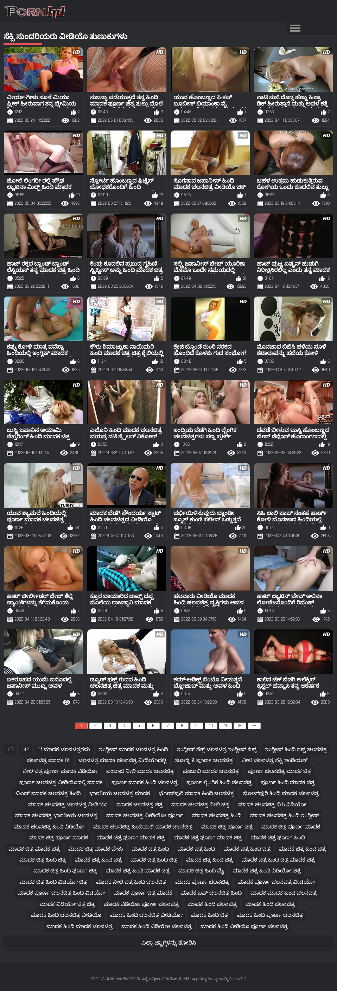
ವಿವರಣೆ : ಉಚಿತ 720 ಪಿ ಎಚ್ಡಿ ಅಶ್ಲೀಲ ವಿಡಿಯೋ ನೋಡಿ (145, 979)
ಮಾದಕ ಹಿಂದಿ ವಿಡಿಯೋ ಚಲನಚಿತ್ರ (156, 926)
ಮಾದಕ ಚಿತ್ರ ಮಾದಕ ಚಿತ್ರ (34, 849)
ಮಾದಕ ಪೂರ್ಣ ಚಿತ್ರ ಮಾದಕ (143, 893)
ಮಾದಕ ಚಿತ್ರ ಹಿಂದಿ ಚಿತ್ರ (247, 849)
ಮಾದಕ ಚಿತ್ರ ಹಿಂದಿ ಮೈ (201, 871)
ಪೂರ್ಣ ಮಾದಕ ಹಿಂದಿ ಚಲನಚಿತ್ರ (145, 782)
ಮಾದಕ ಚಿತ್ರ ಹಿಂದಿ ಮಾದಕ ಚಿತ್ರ (138, 871)
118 (10, 749)
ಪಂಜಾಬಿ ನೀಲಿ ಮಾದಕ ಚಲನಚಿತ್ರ (140, 771)
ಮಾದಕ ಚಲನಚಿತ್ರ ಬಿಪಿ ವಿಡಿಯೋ (272, 804)
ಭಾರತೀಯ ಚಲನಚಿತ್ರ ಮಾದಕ (119, 793)
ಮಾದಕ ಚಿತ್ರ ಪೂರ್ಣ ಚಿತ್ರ (227, 827)
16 (240, 726)
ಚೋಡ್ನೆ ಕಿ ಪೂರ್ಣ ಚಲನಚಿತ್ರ (204, 760)
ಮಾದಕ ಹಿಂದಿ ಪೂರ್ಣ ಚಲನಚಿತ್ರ (270, 915)
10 (211, 726)
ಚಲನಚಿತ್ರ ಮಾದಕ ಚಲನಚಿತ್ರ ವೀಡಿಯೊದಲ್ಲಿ (122, 760)
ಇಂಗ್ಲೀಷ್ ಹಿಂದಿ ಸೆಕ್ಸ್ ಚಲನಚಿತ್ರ (296, 749)
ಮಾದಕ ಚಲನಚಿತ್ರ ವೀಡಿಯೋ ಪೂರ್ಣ (144, 815)
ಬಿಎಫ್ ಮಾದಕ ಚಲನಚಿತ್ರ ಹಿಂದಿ (48, 793)
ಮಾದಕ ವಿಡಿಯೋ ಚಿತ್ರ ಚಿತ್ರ (67, 904)
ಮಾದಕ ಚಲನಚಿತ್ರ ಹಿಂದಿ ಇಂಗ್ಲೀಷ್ (284, 815)
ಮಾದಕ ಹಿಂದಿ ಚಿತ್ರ (209, 915)
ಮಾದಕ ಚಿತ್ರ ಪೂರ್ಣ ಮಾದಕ (290, 827)
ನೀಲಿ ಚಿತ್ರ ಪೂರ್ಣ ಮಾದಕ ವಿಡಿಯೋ (60, 771)
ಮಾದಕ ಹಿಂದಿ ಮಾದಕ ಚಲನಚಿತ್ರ (79, 926)
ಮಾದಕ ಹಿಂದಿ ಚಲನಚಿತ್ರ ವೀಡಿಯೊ (66, 915)
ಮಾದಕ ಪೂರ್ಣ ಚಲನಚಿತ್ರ (202, 882)
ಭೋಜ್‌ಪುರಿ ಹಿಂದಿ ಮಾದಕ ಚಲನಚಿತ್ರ (281, 793)
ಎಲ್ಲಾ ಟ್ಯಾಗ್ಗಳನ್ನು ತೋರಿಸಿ (168, 943)
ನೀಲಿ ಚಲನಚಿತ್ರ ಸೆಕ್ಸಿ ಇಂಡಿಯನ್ (274, 760)
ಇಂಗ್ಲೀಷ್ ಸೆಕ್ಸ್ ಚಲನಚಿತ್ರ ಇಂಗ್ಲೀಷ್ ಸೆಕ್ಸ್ (216, 749)
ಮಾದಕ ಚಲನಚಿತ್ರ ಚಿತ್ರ (139, 804)
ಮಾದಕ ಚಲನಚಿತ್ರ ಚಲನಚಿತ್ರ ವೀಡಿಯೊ (68, 804)
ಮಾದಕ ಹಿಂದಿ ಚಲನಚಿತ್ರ (212, 904)
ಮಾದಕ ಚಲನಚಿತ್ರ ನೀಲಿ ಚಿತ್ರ (200, 804)
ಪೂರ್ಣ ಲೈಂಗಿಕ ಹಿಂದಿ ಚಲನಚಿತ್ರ (219, 782)
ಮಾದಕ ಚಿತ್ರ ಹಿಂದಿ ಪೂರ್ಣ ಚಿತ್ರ (65, 871)
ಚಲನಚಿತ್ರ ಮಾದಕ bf (48, 760)
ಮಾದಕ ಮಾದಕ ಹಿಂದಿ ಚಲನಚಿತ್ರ (283, 893)
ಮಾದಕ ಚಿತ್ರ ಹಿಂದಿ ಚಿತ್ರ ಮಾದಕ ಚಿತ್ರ (278, 860)
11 (225, 726)
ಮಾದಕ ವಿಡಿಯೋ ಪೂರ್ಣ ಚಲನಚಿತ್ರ (141, 904)
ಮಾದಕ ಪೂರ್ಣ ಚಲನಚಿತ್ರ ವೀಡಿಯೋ (276, 882)
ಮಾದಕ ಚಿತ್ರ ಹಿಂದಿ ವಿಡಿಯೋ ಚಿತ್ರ (267, 871)
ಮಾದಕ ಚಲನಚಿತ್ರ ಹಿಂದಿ (216, 815)
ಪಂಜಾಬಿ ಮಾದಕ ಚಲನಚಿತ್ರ (211, 771)
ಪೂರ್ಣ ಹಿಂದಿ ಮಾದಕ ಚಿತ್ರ (288, 782)
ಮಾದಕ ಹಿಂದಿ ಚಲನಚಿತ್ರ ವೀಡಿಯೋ (146, 915)
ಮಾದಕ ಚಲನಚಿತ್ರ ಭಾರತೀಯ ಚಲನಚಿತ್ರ (56, 815)
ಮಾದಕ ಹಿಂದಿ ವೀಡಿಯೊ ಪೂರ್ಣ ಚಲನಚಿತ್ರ (244, 926)
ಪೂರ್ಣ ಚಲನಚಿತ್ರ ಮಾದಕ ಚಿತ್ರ (279, 771)
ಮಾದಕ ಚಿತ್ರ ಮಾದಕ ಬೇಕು (95, 849)
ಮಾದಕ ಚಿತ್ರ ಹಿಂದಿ (150, 849)
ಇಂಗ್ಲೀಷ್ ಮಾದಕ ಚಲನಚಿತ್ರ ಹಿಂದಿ (133, 749)
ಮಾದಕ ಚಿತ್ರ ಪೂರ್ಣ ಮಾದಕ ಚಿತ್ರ (131, 837)
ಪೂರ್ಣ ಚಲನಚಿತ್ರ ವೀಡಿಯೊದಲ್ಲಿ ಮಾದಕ (61, 782)
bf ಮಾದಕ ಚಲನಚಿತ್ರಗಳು (64, 749)
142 (25, 749)
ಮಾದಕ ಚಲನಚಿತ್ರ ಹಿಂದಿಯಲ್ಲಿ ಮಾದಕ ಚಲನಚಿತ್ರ (142, 827)
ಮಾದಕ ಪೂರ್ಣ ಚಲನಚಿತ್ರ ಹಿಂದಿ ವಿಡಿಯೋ (61, 893)
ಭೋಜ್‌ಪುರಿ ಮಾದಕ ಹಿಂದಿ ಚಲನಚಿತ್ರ (196, 793)
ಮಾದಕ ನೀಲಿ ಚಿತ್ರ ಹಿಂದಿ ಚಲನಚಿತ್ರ (131, 882)
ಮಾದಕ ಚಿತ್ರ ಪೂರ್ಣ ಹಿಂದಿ (278, 837)
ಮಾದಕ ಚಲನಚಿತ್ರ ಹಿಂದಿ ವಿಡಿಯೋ (49, 827)
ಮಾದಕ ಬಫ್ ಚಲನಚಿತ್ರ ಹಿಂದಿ (211, 893)
